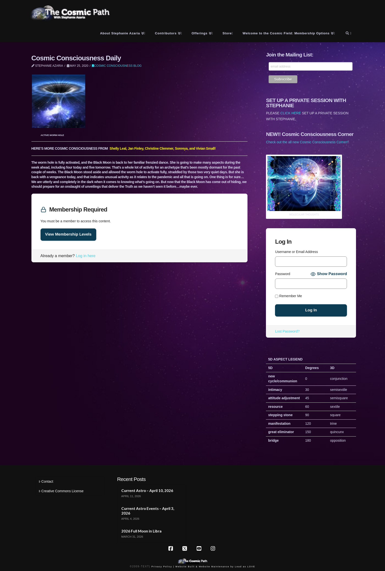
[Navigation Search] (348, 32)
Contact (46, 481)
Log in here (86, 256)
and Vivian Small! (202, 148)
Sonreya (181, 148)
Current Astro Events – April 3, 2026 (147, 510)
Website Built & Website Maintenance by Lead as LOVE (215, 566)
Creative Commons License (61, 491)
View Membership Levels (68, 234)
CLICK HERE (290, 113)
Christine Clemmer (159, 148)
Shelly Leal (118, 148)
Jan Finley (135, 148)
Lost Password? (287, 331)
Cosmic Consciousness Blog (116, 65)
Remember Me (288, 296)
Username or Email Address (296, 252)
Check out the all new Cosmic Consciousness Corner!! (307, 142)
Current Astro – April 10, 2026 (147, 490)
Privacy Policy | (162, 566)
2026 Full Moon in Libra (141, 531)
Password (282, 274)
